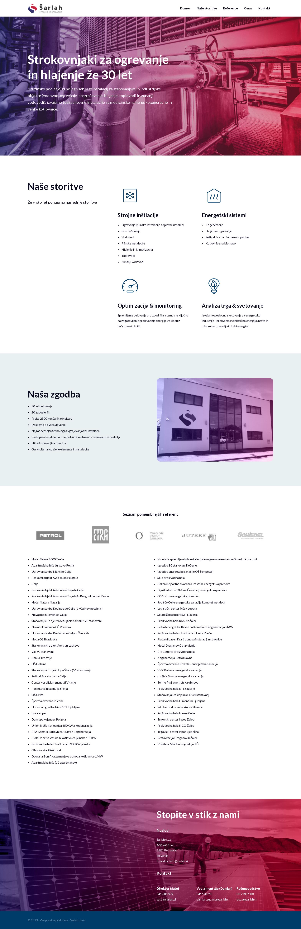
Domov (185, 8)
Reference (230, 8)
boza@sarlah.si (246, 899)
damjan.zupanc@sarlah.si (213, 899)
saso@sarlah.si (166, 899)
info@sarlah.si (178, 861)
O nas (248, 8)
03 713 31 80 (245, 894)
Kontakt (264, 8)
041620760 (204, 894)
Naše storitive (207, 8)
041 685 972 (165, 894)
